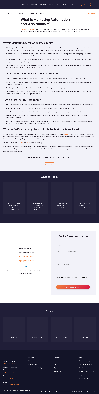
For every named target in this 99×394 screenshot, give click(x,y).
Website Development (86, 361)
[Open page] (14, 193)
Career (64, 4)
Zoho (55, 364)
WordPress (57, 371)
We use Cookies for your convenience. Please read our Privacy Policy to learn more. (16, 391)
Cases (51, 4)
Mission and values (34, 361)
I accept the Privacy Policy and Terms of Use (73, 277)
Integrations (83, 382)
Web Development (85, 368)
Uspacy (56, 368)
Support (81, 375)
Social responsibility (35, 368)
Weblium (56, 375)
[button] (86, 4)
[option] (93, 4)
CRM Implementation (86, 364)
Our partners (32, 364)
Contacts (71, 4)
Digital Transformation (86, 371)
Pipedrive (57, 361)
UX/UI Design (83, 378)
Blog (57, 4)
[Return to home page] (11, 4)
